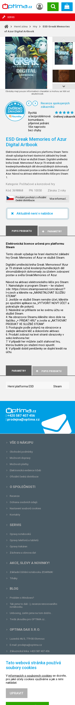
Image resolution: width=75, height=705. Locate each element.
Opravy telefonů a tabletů (24, 540)
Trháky (13, 578)
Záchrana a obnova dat (23, 552)
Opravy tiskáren (18, 546)
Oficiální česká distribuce (24, 476)
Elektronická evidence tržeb (25, 470)
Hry (35, 26)
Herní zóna (20, 26)
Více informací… (58, 198)
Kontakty (15, 514)
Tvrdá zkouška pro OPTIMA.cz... (28, 619)
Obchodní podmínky (21, 451)
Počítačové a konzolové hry (37, 184)
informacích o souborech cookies (30, 688)
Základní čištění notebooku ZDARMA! (31, 572)
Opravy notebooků (20, 534)
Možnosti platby (19, 464)
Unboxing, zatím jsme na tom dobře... (31, 613)
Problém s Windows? (22, 597)
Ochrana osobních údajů (23, 502)
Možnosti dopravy (20, 457)
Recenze (14, 496)
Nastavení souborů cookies (25, 508)
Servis (15, 525)
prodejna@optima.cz (30, 644)
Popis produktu (48, 371)
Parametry (51, 231)
